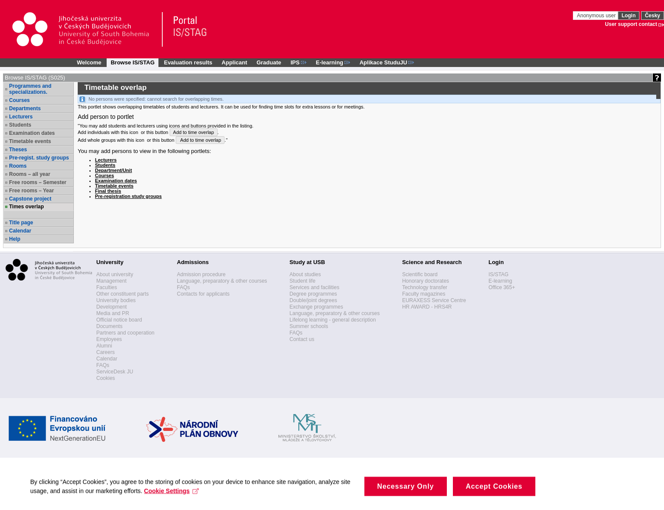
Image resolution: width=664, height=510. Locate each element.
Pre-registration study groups (128, 196)
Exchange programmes (316, 307)
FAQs (102, 365)
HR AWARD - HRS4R (427, 307)
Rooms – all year (29, 174)
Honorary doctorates (425, 281)
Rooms (18, 166)
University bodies (116, 300)
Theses (18, 150)
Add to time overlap (193, 132)
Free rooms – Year (31, 191)
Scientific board (419, 274)
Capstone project (30, 199)
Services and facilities (314, 287)
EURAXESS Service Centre (434, 300)
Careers (105, 352)
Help (14, 239)
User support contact (631, 24)
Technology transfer (424, 287)
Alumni (104, 346)
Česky (652, 16)
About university (114, 274)
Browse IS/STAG (133, 62)
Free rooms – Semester (37, 182)
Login (629, 16)
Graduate (268, 62)
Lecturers (21, 117)
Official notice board (119, 320)
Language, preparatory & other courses (222, 281)
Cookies (105, 378)
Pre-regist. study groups (39, 158)
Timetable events (30, 141)
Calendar (20, 231)
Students (20, 125)
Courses (19, 100)
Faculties (106, 287)
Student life (303, 281)
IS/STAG (498, 274)
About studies (305, 274)
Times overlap (26, 207)
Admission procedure (201, 274)
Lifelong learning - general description (333, 320)
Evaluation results (188, 62)
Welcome (89, 62)
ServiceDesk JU (114, 372)
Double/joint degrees (313, 300)
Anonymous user (597, 16)
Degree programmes (313, 294)
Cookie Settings (171, 496)
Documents (109, 326)
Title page (21, 223)
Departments (25, 108)
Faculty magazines (423, 294)
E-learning (500, 281)
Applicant (234, 62)
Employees (109, 339)
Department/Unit (113, 170)
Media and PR (112, 313)
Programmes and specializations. (30, 89)
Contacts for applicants (203, 294)
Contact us (302, 339)
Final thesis (108, 191)
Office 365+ (501, 287)
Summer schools (309, 326)
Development (111, 307)
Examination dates (32, 133)
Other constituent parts (122, 294)
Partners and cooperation (125, 333)
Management (111, 281)
